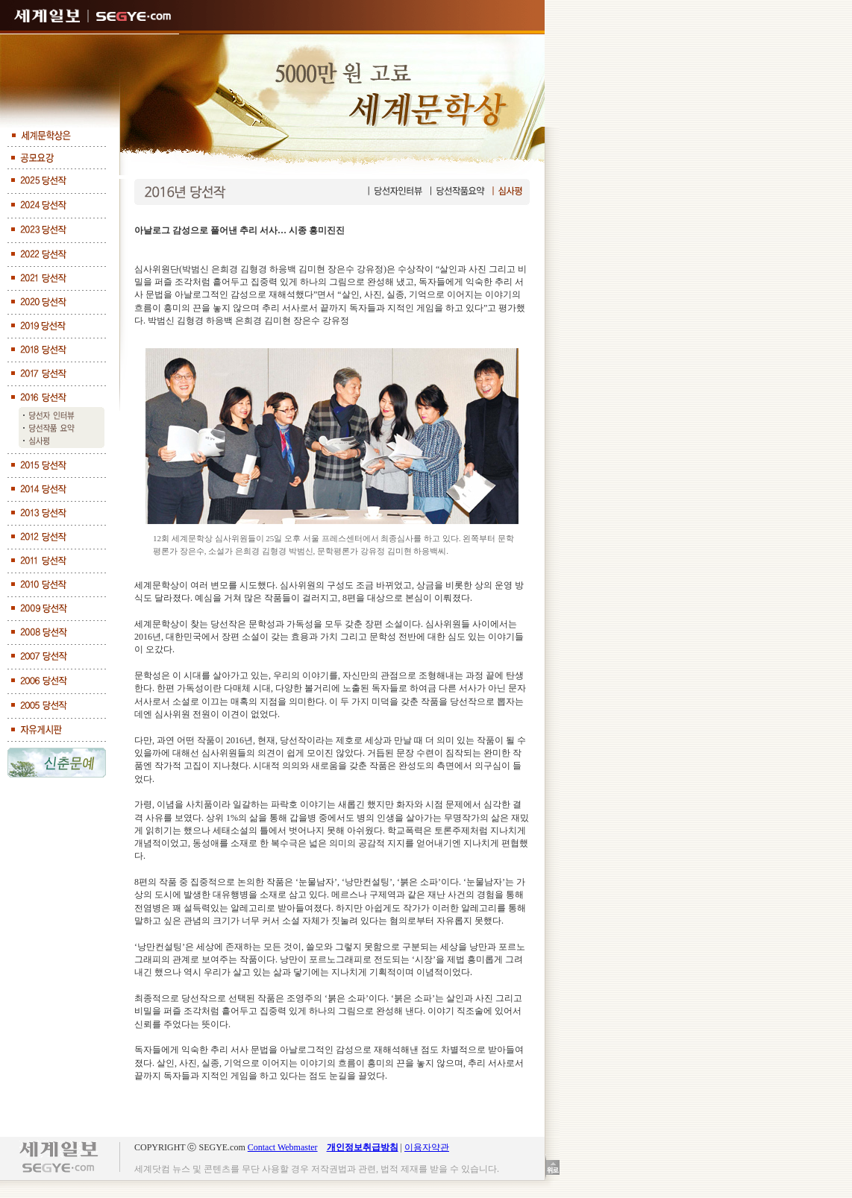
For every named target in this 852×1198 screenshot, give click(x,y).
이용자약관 (426, 1147)
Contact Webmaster (283, 1147)
